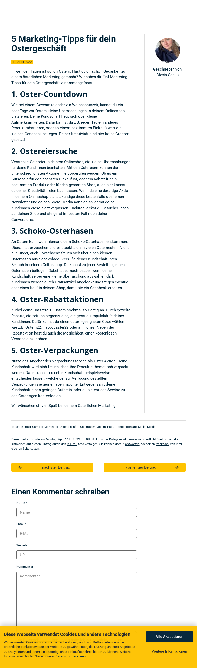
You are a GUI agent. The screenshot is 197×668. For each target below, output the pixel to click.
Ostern (101, 427)
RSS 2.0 (72, 444)
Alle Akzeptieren (169, 637)
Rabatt (111, 427)
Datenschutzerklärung (71, 656)
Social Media (147, 427)
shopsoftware (127, 427)
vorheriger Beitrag (152, 467)
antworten (132, 444)
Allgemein (130, 439)
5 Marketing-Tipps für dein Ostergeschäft (63, 43)
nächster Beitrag (44, 467)
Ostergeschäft (69, 427)
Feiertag (25, 427)
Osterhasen (88, 427)
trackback (162, 444)
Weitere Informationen (169, 651)
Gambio (37, 427)
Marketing (51, 427)
